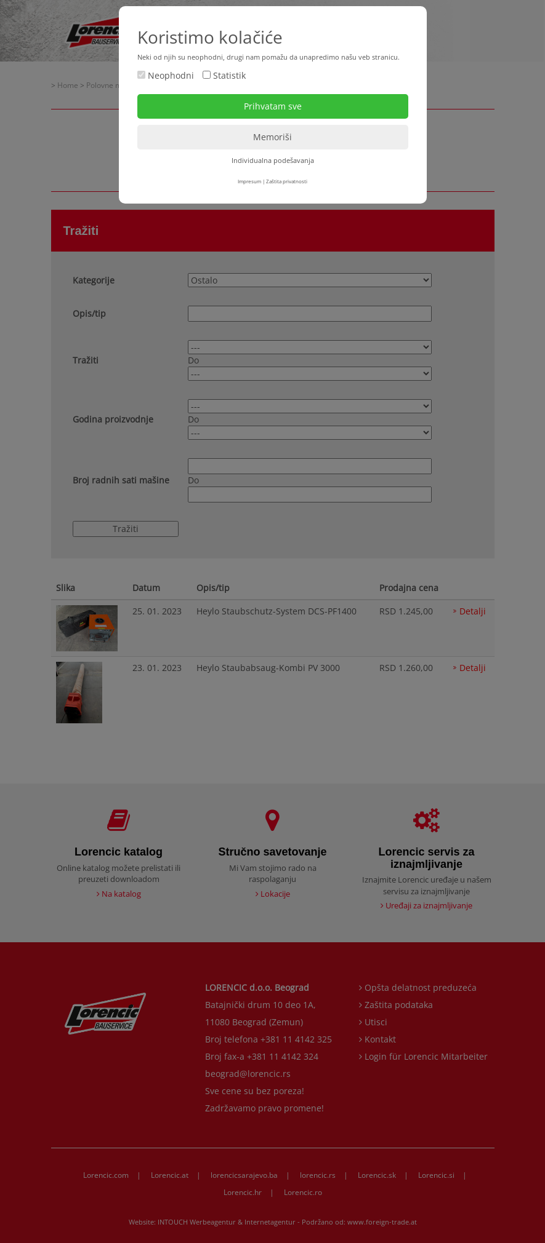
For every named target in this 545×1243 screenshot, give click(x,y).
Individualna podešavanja (273, 160)
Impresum (249, 181)
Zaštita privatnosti (286, 181)
